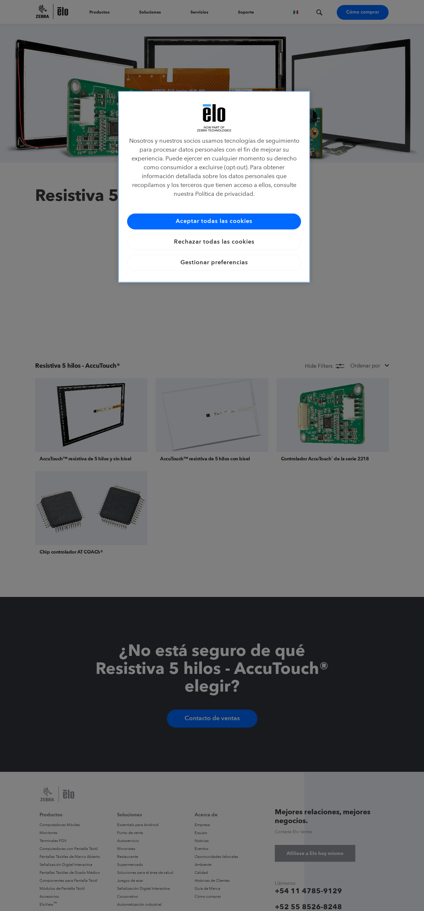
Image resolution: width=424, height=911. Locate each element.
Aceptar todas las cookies (214, 221)
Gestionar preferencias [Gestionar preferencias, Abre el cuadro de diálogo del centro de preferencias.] (214, 263)
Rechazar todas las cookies (214, 242)
